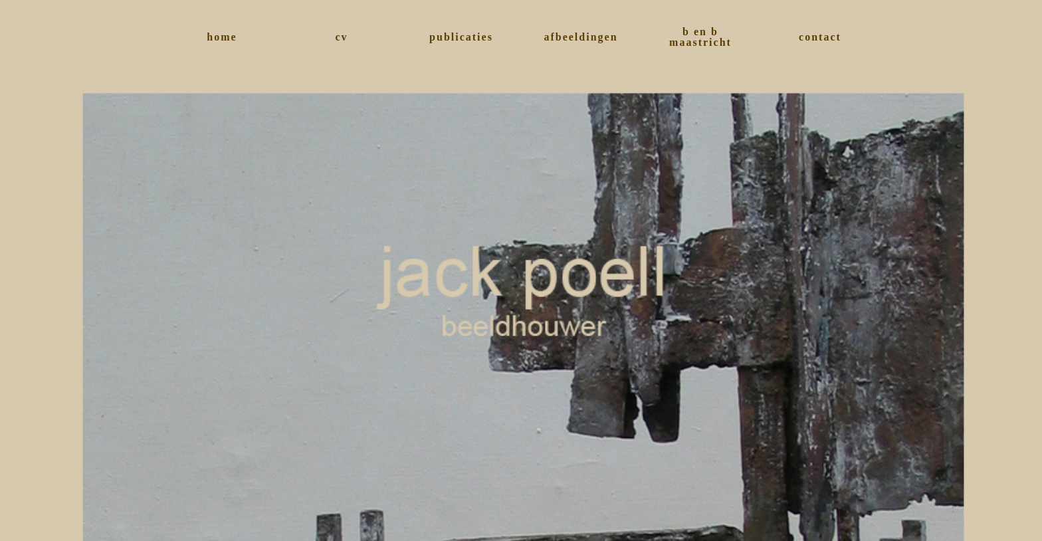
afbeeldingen (580, 37)
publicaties (461, 37)
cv (341, 37)
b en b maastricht (700, 37)
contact (820, 37)
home (222, 37)
